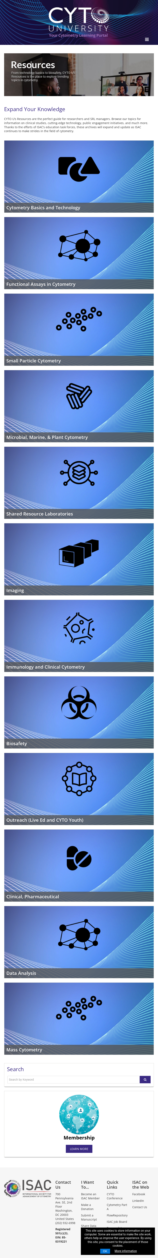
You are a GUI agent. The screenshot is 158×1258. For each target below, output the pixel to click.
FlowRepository (117, 1215)
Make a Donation (87, 1207)
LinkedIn (138, 1201)
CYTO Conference (115, 1196)
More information (126, 1251)
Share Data (88, 1226)
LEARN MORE (79, 1149)
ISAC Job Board (117, 1222)
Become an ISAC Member (90, 1196)
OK (105, 1251)
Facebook (138, 1194)
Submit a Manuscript (89, 1217)
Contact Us (139, 1207)
